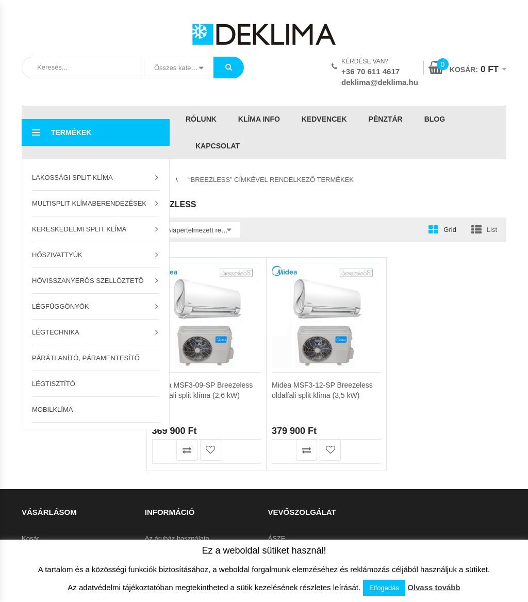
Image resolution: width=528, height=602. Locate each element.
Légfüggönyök (60, 306)
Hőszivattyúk (57, 255)
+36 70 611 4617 (370, 71)
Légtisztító (53, 384)
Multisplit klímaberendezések (89, 203)
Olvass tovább (433, 587)
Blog (434, 119)
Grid (449, 229)
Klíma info (259, 119)
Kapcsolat (217, 146)
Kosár (30, 538)
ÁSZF (276, 538)
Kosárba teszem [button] (163, 450)
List (492, 229)
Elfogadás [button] (384, 588)
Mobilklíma (52, 409)
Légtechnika (55, 332)
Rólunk (201, 119)
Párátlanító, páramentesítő (86, 358)
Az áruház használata (177, 538)
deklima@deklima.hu (379, 82)
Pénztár (386, 119)
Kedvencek (324, 119)
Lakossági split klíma (72, 177)
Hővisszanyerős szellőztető (88, 281)
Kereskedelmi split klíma (79, 229)
